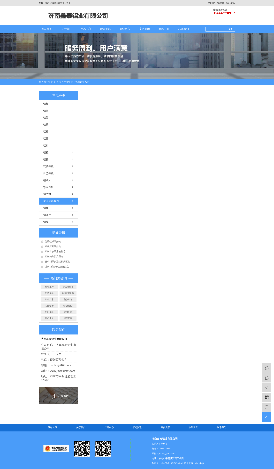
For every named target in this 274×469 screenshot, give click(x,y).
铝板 (45, 103)
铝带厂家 (49, 299)
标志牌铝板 (68, 287)
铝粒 (45, 152)
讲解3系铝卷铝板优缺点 (57, 266)
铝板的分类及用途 (54, 256)
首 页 (58, 82)
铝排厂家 (68, 312)
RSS (227, 3)
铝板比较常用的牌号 (55, 251)
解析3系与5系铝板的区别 (57, 261)
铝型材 (47, 194)
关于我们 (66, 28)
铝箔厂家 (68, 318)
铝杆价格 (49, 312)
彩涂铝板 (48, 187)
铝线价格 (49, 293)
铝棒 (45, 131)
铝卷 (45, 110)
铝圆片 (47, 180)
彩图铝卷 (49, 305)
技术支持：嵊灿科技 (194, 463)
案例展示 (144, 28)
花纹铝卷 (68, 299)
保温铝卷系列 (82, 82)
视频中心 (164, 28)
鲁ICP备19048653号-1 (172, 463)
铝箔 (45, 124)
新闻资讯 (105, 28)
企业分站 (211, 3)
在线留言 (125, 28)
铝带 (45, 117)
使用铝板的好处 (53, 241)
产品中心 (86, 28)
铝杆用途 (49, 318)
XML (232, 3)
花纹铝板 (48, 166)
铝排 (45, 145)
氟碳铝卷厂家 (68, 293)
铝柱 (45, 208)
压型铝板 (48, 173)
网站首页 (46, 28)
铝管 (45, 138)
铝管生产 (49, 287)
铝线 (45, 222)
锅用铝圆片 (68, 305)
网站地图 (220, 3)
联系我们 (183, 28)
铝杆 (45, 159)
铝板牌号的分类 (53, 246)
